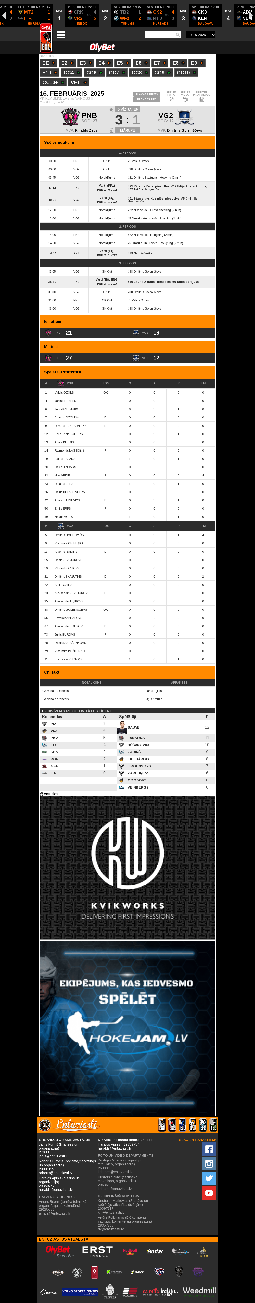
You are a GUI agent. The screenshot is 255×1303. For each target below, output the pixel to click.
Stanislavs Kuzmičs (148, 198)
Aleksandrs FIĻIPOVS (69, 601)
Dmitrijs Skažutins (145, 177)
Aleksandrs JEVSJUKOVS (72, 593)
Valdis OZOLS (64, 392)
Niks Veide (141, 210)
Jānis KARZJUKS (66, 409)
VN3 (53, 731)
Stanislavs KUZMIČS (68, 659)
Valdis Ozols (140, 161)
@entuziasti (50, 794)
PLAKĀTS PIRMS (147, 94)
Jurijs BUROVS (65, 634)
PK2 (54, 738)
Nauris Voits (143, 253)
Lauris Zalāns (144, 282)
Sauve (133, 727)
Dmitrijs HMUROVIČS (69, 535)
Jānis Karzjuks (188, 282)
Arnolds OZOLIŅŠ (67, 417)
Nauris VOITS (64, 517)
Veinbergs (138, 787)
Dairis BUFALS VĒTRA (70, 492)
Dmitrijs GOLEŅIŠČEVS (71, 609)
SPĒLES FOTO (172, 97)
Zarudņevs (138, 773)
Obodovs (137, 780)
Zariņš (134, 752)
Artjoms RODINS (66, 551)
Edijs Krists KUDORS (69, 434)
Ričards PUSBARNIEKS (71, 426)
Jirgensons (139, 766)
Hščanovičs (139, 745)
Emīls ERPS (63, 508)
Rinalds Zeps (86, 130)
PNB (65, 383)
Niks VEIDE (62, 475)
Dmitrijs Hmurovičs (144, 218)
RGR (54, 759)
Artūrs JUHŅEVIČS (67, 500)
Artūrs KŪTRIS (64, 442)
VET (79, 83)
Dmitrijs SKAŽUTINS (68, 576)
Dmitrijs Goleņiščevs (184, 130)
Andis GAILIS (63, 585)
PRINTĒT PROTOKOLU (201, 97)
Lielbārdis (138, 759)
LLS (54, 745)
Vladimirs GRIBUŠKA (69, 543)
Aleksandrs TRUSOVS (70, 626)
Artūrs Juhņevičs (146, 189)
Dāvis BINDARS (65, 467)
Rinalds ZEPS (64, 483)
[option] (34, 15)
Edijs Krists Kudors (191, 186)
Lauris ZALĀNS (65, 459)
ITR (53, 773)
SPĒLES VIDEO (185, 97)
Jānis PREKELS (65, 401)
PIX (53, 724)
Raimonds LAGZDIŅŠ (69, 450)
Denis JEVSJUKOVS (68, 560)
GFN (54, 766)
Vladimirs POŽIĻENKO (70, 651)
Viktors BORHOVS (67, 568)
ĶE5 (54, 752)
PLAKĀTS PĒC (147, 99)
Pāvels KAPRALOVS (68, 618)
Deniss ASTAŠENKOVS (70, 643)
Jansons (136, 738)
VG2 (65, 526)
